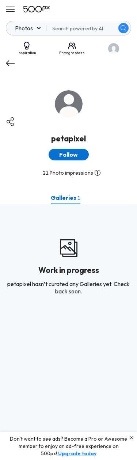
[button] (69, 154)
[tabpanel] (68, 332)
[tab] (65, 197)
